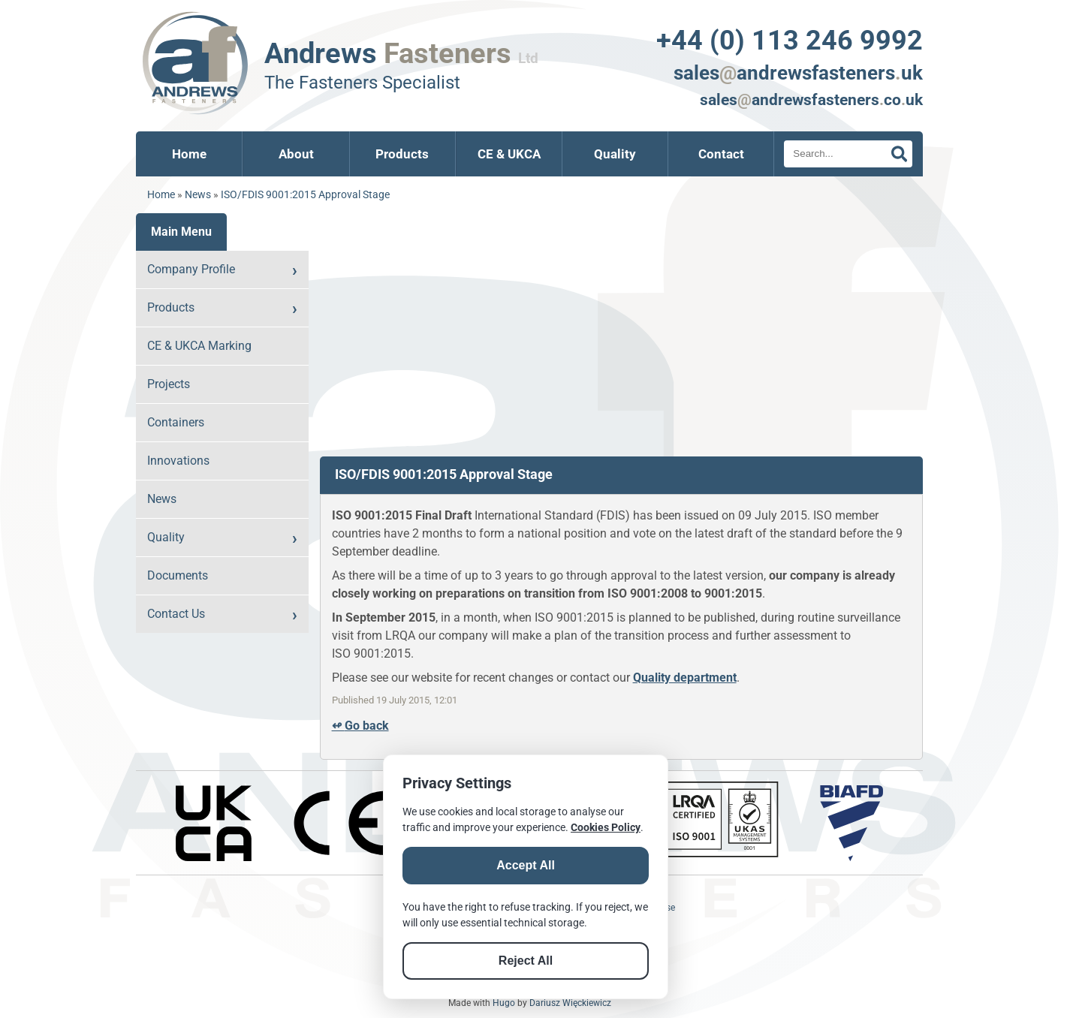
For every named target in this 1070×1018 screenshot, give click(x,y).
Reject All (526, 960)
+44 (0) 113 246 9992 (789, 40)
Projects (168, 384)
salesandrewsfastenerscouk (811, 100)
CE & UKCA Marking (199, 346)
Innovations (178, 460)
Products (402, 153)
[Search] (848, 153)
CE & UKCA (509, 153)
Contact (721, 153)
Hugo (504, 1003)
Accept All (525, 865)
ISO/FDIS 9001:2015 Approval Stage (305, 194)
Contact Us (176, 614)
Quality (615, 153)
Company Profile (191, 269)
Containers (175, 422)
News (198, 194)
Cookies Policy (605, 827)
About (296, 153)
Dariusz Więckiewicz (570, 1003)
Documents (177, 575)
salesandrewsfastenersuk (798, 73)
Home (189, 153)
